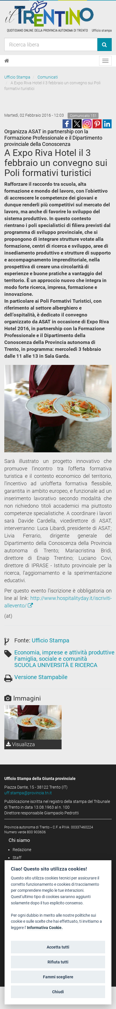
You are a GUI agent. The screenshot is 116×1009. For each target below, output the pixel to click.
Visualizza (20, 744)
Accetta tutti (58, 947)
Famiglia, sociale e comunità (50, 658)
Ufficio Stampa (17, 77)
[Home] (6, 61)
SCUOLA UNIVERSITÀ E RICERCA (55, 665)
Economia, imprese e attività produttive (64, 652)
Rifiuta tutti (58, 962)
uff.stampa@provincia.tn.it (28, 793)
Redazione (22, 849)
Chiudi (58, 992)
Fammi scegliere (58, 977)
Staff (17, 857)
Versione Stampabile (41, 677)
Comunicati (48, 77)
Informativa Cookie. (45, 927)
